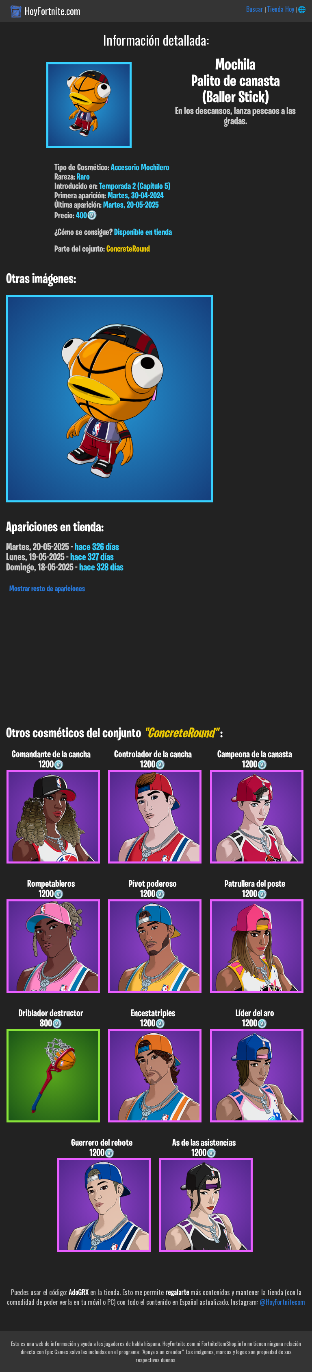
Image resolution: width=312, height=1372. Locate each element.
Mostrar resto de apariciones (47, 589)
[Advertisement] (156, 657)
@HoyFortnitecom (282, 1302)
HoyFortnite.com (52, 11)
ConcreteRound (128, 249)
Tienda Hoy (280, 9)
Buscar (254, 9)
